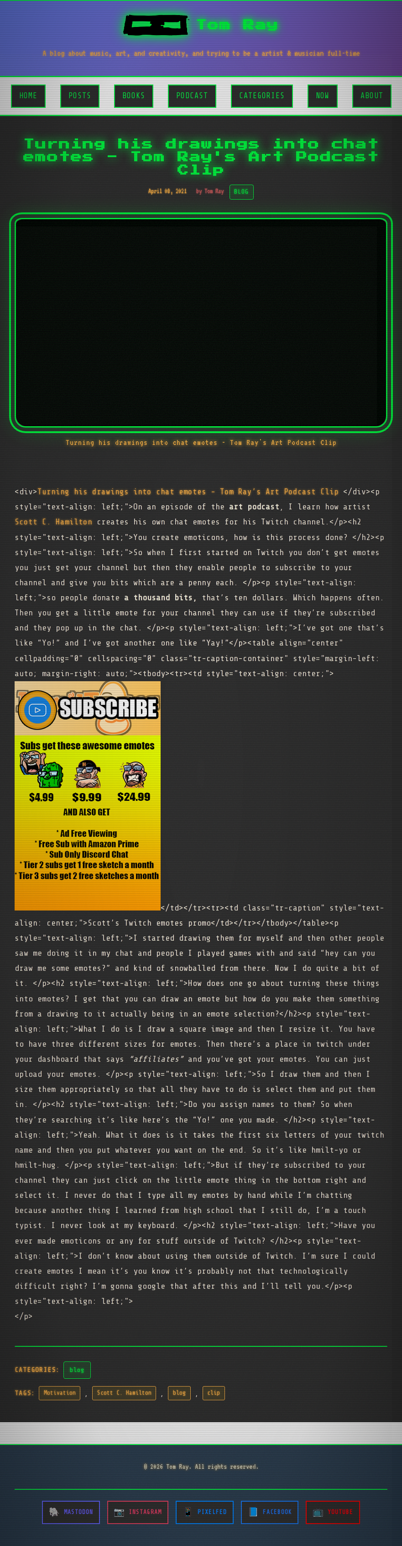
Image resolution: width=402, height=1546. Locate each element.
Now (322, 95)
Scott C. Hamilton (53, 521)
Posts (79, 95)
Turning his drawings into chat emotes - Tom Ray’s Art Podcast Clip (190, 491)
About (371, 95)
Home (28, 95)
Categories (262, 95)
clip (213, 1393)
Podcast (192, 95)
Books (133, 95)
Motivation (60, 1393)
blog (77, 1369)
